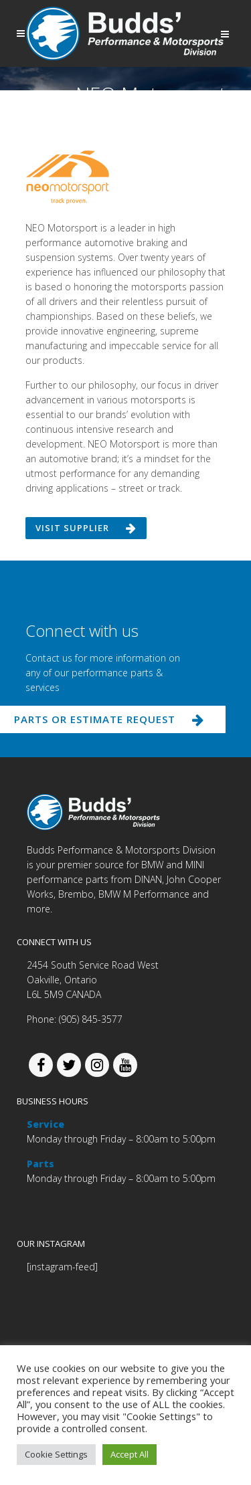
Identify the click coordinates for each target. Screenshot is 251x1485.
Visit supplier (86, 528)
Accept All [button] (129, 1454)
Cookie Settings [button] (56, 1454)
